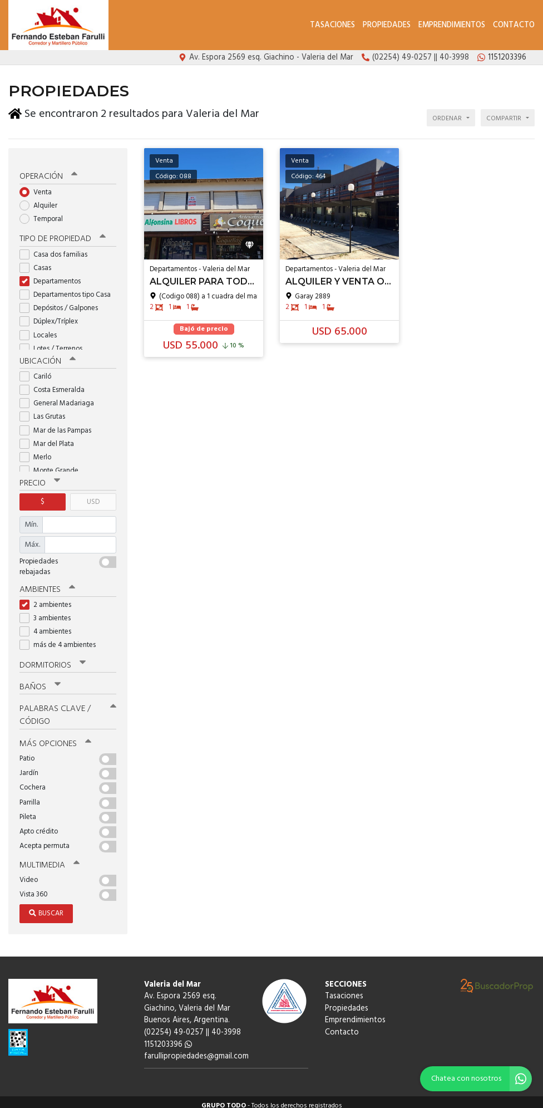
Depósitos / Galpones (62, 302)
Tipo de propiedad (62, 232)
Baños (40, 680)
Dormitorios (52, 658)
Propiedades (387, 25)
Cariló (38, 370)
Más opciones (55, 736)
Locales (41, 328)
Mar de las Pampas (58, 424)
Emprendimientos (451, 25)
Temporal (44, 213)
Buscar (46, 905)
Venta (39, 186)
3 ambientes (48, 611)
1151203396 (168, 1037)
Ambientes (47, 583)
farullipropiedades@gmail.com (196, 1049)
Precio (39, 476)
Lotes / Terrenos (54, 342)
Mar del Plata (50, 437)
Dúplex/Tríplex (52, 315)
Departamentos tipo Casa (67, 288)
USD (93, 495)
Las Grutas (45, 410)
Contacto (514, 25)
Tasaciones (332, 25)
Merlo (38, 450)
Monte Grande (52, 464)
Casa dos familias (57, 248)
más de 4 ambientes (61, 638)
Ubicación (47, 354)
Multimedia (49, 858)
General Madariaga (60, 397)
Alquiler (42, 199)
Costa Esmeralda (55, 383)
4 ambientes (48, 625)
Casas (38, 261)
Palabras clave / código (67, 708)
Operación (48, 171)
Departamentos (53, 275)
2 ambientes (48, 598)
